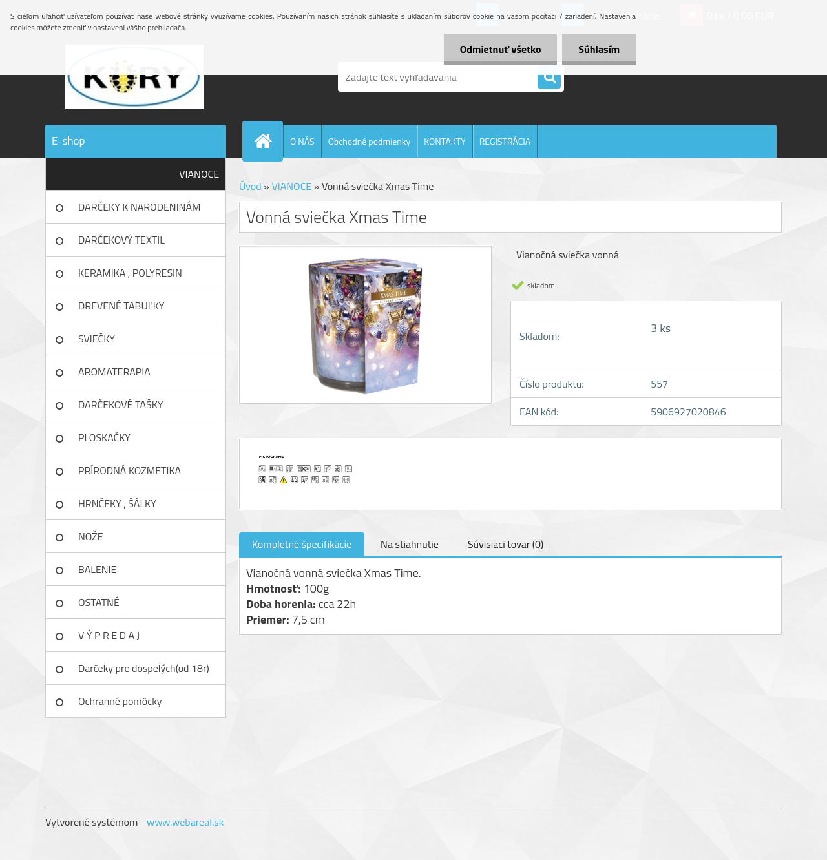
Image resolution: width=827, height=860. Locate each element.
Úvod (250, 186)
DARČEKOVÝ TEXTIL (121, 239)
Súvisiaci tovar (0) (505, 544)
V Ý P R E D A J (109, 635)
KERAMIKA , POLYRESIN (130, 272)
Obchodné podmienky (369, 141)
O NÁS (302, 141)
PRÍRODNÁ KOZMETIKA (129, 470)
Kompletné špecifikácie (301, 544)
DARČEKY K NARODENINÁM (139, 207)
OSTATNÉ (99, 602)
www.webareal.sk (185, 822)
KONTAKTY (444, 141)
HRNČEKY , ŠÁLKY (117, 503)
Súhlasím (599, 49)
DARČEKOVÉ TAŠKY (120, 404)
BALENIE (97, 569)
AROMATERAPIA (114, 371)
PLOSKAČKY (104, 437)
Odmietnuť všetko (500, 49)
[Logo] (134, 77)
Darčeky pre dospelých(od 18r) (143, 668)
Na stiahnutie (410, 544)
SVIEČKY (96, 338)
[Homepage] (268, 141)
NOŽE (90, 536)
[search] (549, 77)
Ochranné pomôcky (120, 701)
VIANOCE (199, 174)
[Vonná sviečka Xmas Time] (308, 451)
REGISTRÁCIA (504, 141)
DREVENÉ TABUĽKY (121, 305)
